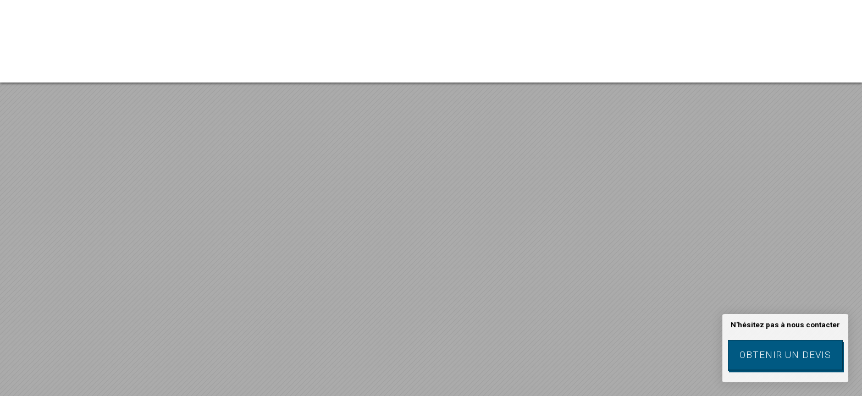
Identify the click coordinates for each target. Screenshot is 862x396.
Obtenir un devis (785, 354)
